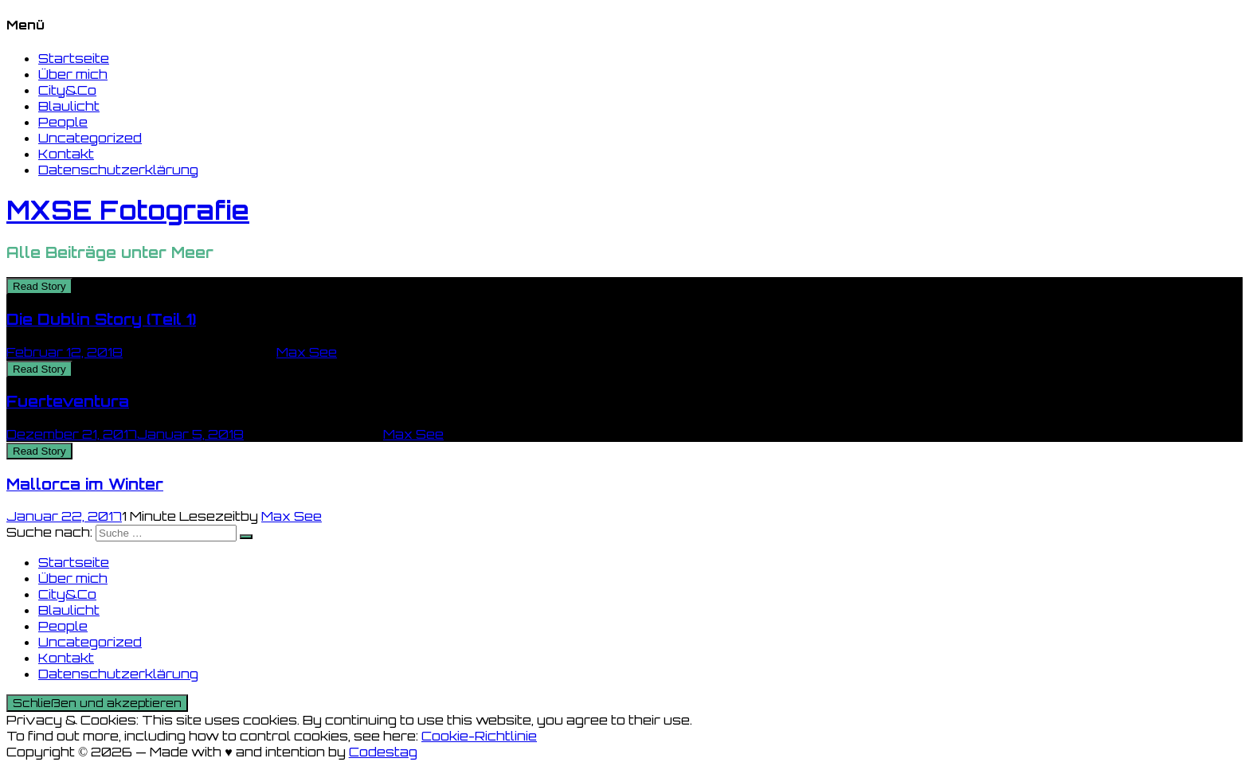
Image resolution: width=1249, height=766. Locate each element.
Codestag (383, 752)
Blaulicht (69, 106)
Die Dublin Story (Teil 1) (101, 319)
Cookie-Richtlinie (479, 736)
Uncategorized (90, 138)
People (63, 122)
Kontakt (66, 154)
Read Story (39, 286)
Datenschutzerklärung (118, 170)
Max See (306, 352)
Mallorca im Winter (84, 484)
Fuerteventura (67, 401)
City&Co (67, 90)
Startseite (73, 58)
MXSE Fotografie (127, 210)
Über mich (73, 74)
